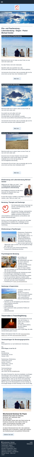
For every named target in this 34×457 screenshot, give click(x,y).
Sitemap (12, 442)
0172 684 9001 (7, 369)
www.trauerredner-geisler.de (19, 335)
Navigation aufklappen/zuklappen (17, 1)
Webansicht (30, 443)
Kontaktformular (15, 371)
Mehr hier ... (17, 78)
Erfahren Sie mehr (8, 434)
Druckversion (5, 442)
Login (31, 442)
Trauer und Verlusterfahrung (20, 281)
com (6, 335)
